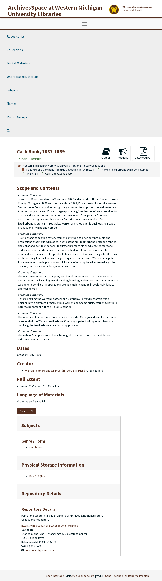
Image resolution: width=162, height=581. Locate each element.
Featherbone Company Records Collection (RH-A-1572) (59, 169)
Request (123, 153)
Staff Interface (55, 576)
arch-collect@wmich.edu (40, 550)
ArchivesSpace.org (83, 576)
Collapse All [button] (27, 411)
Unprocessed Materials (22, 77)
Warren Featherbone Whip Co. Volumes (124, 169)
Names (11, 103)
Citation (106, 153)
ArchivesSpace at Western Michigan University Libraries (55, 10)
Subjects (12, 90)
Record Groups (17, 117)
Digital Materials (18, 63)
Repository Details (41, 493)
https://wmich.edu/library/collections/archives (49, 526)
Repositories (16, 36)
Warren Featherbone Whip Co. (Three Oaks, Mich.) (55, 370)
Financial (31, 173)
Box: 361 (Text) (38, 476)
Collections (15, 50)
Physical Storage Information (52, 465)
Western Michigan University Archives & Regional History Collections (63, 165)
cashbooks (36, 447)
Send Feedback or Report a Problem (127, 576)
